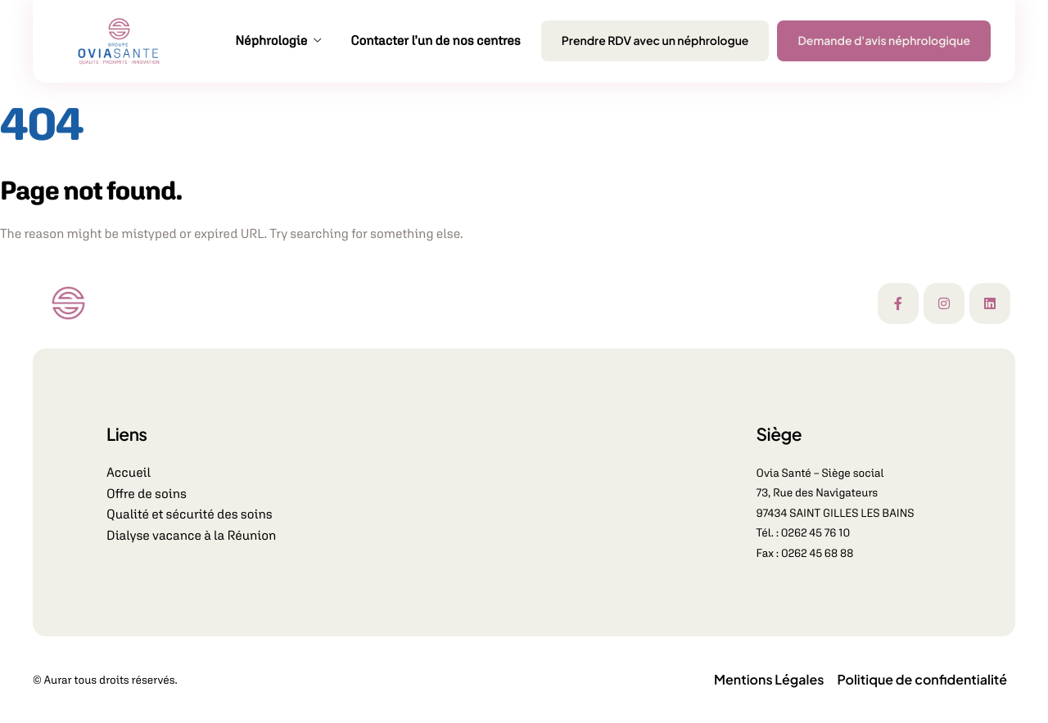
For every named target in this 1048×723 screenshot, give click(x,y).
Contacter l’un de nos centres (435, 40)
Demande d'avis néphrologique (883, 41)
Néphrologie (278, 40)
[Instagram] (944, 303)
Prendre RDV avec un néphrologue (655, 41)
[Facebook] (898, 303)
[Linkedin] (989, 303)
